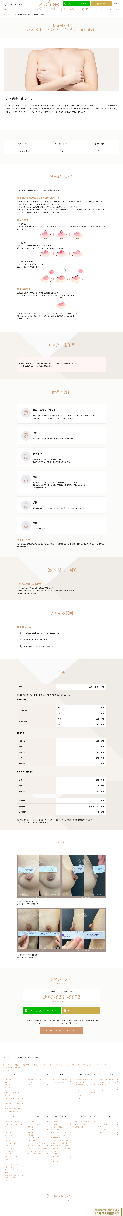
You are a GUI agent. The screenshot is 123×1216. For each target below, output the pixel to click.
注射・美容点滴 (85, 1074)
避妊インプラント (56, 1162)
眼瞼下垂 (7, 1090)
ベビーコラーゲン (80, 1098)
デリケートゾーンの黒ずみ (59, 1135)
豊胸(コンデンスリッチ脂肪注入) (37, 1148)
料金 (62, 150)
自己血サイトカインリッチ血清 (84, 1093)
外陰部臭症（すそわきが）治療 (60, 1148)
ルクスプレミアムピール (11, 1156)
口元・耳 (38, 1074)
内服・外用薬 (102, 1130)
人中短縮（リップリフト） (36, 1079)
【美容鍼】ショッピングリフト (13, 1175)
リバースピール (9, 1151)
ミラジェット (8, 1138)
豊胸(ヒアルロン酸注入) (35, 1146)
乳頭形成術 (31, 1122)
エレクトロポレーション (11, 1164)
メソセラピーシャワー (11, 1143)
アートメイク (102, 1122)
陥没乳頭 (30, 1127)
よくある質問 (23, 150)
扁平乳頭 (30, 1130)
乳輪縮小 (30, 1135)
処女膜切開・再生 (56, 1138)
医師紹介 (54, 10)
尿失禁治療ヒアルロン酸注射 (60, 1146)
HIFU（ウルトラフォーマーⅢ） (14, 1124)
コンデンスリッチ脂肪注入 (59, 1079)
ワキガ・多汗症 (103, 1124)
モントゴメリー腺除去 (34, 1124)
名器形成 (54, 1154)
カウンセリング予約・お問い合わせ (43, 1010)
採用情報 (84, 10)
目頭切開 (7, 1085)
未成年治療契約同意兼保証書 (62, 1030)
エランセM (78, 1095)
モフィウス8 (8, 1135)
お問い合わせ (87, 1065)
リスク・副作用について (61, 143)
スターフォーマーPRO (58, 1159)
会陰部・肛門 (55, 1130)
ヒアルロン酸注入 (80, 1082)
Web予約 (71, 1010)
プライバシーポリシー (102, 1065)
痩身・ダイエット (85, 1116)
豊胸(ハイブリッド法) (34, 1154)
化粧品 (100, 1132)
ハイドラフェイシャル (11, 1167)
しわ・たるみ (108, 1074)
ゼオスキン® (102, 1135)
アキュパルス (8, 1140)
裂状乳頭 (30, 1132)
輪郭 (61, 1074)
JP (115, 3)
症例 (100, 150)
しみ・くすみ (8, 1180)
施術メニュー (7, 1070)
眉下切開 (7, 1095)
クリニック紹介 (69, 10)
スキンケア (14, 1116)
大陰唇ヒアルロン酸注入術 (59, 1143)
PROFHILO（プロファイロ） (83, 1090)
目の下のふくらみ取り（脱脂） (107, 1082)
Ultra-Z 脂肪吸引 (80, 1124)
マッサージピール (9, 1146)
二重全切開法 (8, 1082)
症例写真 (38, 10)
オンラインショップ (115, 10)
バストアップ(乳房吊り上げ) (36, 1143)
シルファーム (8, 1132)
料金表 (23, 10)
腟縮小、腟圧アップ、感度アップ (61, 1132)
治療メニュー (7, 10)
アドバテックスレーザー (11, 1170)
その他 (108, 1116)
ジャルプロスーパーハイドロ (83, 1079)
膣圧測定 (54, 1151)
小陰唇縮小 (54, 1122)
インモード (7, 1130)
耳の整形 (30, 1085)
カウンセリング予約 (72, 1065)
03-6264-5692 (49, 4)
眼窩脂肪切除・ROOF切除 (12, 1109)
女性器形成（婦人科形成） (61, 1116)
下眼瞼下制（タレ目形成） (12, 1093)
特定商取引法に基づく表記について (15, 1067)
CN (118, 3)
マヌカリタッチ (9, 1154)
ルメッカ (7, 1162)
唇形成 (30, 1082)
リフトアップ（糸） (104, 1085)
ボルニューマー (9, 1127)
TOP (5, 14)
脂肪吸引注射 (79, 1127)
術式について (23, 143)
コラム (100, 10)
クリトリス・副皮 (56, 1127)
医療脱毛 (7, 1172)
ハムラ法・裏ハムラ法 (11, 1111)
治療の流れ (100, 143)
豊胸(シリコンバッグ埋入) (35, 1151)
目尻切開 (7, 1087)
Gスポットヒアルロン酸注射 (59, 1140)
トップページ (7, 1065)
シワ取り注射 (79, 1085)
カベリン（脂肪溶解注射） (59, 1082)
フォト (6, 1159)
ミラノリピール (9, 1148)
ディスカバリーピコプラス (12, 1122)
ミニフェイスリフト (104, 1090)
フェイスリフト (102, 1087)
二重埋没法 (7, 1079)
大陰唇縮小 (54, 1124)
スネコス (77, 1087)
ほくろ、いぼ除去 (9, 1178)
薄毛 (99, 1127)
